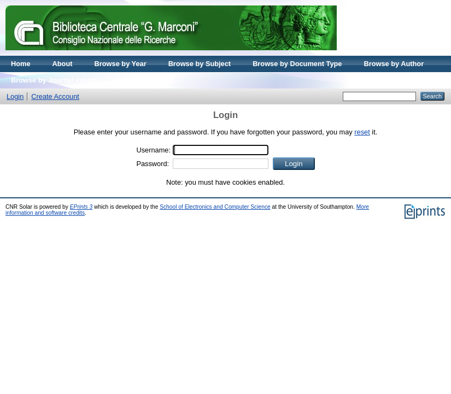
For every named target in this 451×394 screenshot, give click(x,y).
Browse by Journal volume (55, 80)
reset (362, 132)
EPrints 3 (81, 207)
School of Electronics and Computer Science (215, 207)
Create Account (55, 96)
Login (15, 96)
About (62, 64)
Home (21, 64)
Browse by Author (394, 64)
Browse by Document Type (297, 64)
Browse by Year (121, 64)
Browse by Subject (199, 64)
